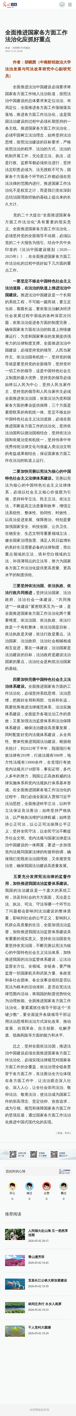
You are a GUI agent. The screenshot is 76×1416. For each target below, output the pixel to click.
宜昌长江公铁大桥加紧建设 (47, 1280)
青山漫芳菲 (36, 1257)
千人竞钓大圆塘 (39, 1327)
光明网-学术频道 (21, 47)
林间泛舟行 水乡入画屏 (44, 1304)
